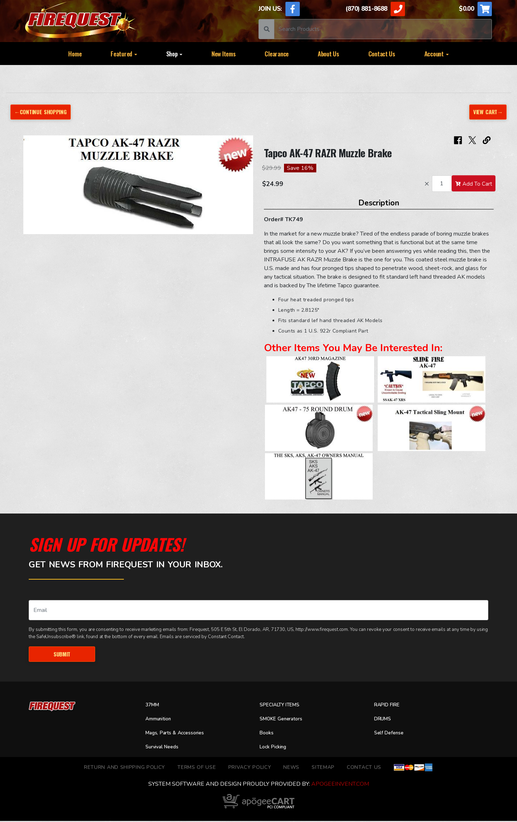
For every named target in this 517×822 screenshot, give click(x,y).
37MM (153, 706)
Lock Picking (276, 748)
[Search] (383, 29)
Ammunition (161, 720)
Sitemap (323, 768)
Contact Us (381, 53)
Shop (174, 53)
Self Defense (391, 734)
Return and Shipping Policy (124, 768)
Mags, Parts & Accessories (180, 734)
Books (267, 734)
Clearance (277, 53)
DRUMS (384, 720)
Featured (124, 53)
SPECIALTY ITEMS (283, 706)
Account (436, 53)
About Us (328, 53)
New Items (223, 53)
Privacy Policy (249, 768)
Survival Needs (164, 748)
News (291, 768)
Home (74, 53)
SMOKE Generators (285, 720)
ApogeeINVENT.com (340, 785)
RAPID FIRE (389, 706)
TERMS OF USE (196, 768)
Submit (61, 654)
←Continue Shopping (43, 111)
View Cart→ (486, 111)
